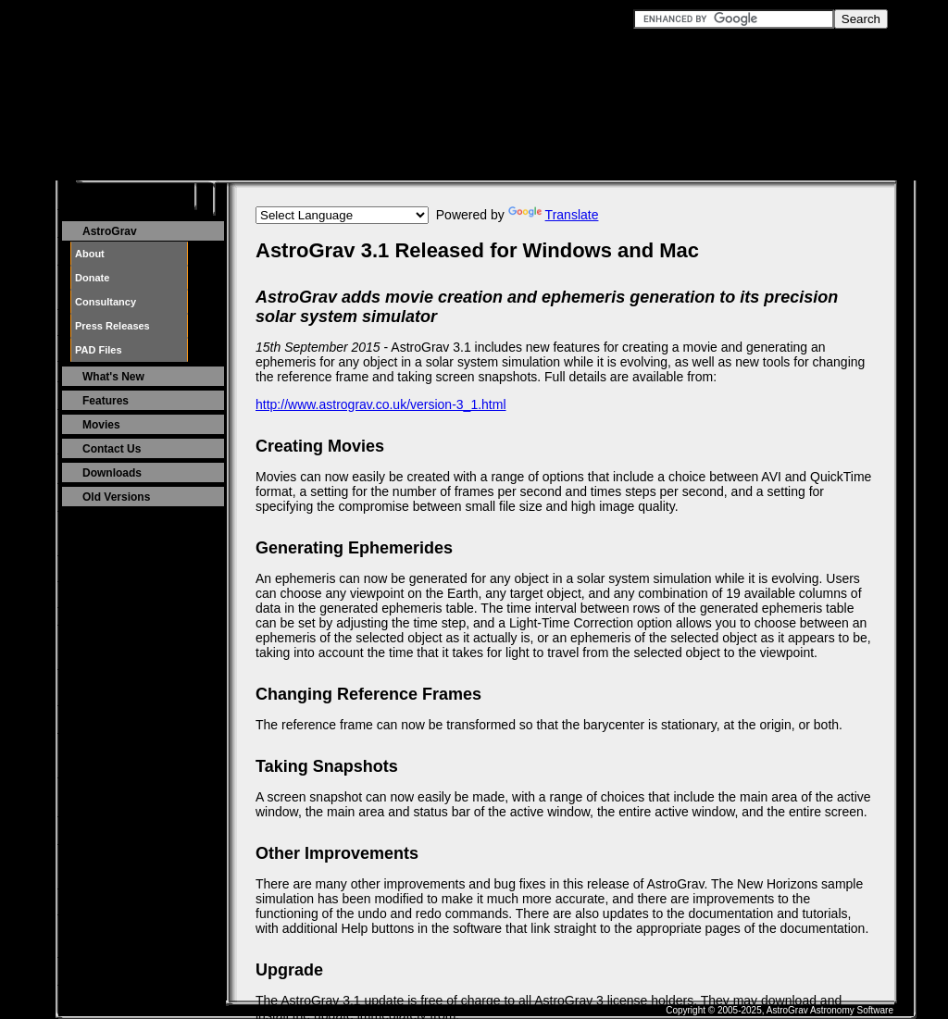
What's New (113, 376)
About (90, 253)
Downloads (112, 472)
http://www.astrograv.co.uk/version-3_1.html (381, 404)
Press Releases (112, 325)
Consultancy (105, 301)
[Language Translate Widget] (342, 215)
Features (105, 400)
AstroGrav (109, 231)
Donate (92, 277)
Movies (101, 424)
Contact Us (111, 448)
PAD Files (98, 349)
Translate (553, 214)
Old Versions (116, 497)
